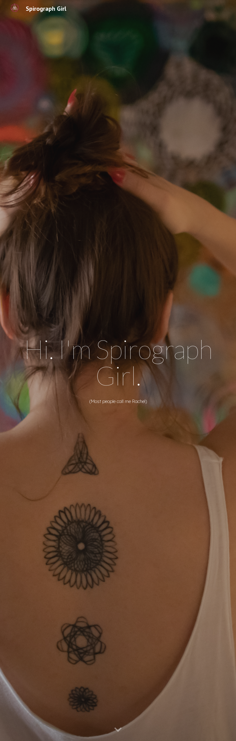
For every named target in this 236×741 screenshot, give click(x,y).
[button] (118, 730)
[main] (117, 362)
